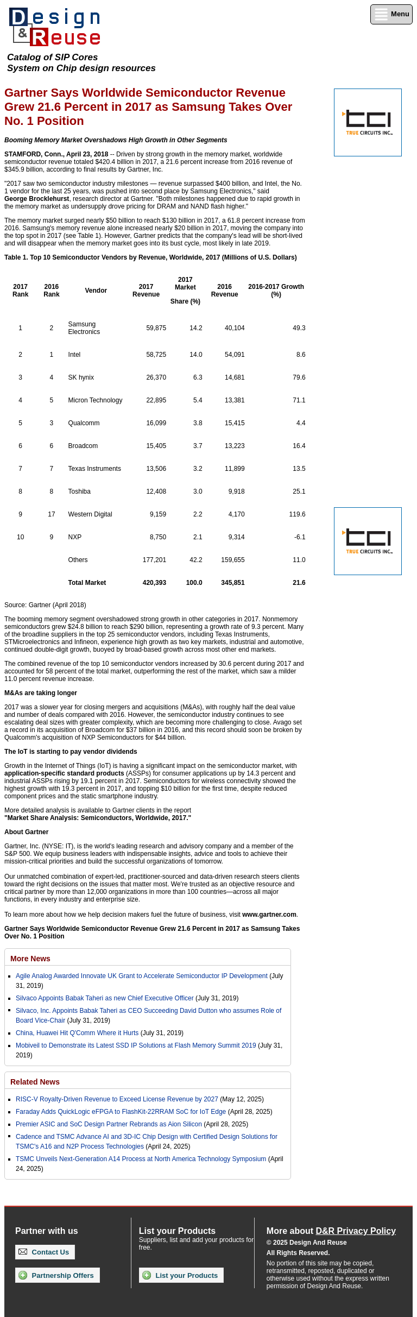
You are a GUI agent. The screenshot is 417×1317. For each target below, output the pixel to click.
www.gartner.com (269, 914)
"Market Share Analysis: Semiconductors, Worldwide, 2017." (97, 818)
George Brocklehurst (36, 199)
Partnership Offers (56, 1275)
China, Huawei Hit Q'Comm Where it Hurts (78, 1033)
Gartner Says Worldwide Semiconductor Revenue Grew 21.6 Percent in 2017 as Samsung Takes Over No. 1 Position (152, 932)
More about (331, 1231)
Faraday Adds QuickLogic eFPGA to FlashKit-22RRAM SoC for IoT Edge (121, 1112)
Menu (391, 14)
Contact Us (43, 1252)
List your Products (180, 1275)
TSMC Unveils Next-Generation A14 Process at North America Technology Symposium (141, 1159)
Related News (35, 1081)
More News (30, 958)
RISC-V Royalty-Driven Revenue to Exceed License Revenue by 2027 (117, 1099)
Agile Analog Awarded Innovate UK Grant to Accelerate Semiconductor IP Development (142, 976)
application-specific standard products (64, 773)
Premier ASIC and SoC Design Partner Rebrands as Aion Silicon (110, 1124)
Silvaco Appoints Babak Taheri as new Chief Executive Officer (105, 998)
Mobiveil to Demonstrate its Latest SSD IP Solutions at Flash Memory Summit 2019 (136, 1045)
